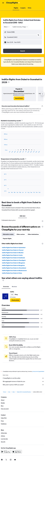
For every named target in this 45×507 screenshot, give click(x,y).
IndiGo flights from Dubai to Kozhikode (13, 301)
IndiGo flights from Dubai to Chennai (12, 293)
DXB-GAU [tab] (22, 216)
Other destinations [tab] (33, 278)
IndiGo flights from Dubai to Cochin (12, 299)
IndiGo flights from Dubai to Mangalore (13, 306)
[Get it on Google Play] (6, 496)
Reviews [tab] (14, 330)
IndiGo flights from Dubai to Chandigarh (14, 304)
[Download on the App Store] (17, 496)
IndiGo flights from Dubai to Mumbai (12, 296)
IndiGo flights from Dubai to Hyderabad (13, 291)
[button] (3, 3)
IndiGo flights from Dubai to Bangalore (13, 309)
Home (4, 436)
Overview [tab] (6, 330)
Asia (9, 436)
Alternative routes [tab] (8, 278)
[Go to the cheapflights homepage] (13, 3)
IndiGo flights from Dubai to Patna (12, 316)
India (13, 436)
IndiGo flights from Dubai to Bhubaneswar (14, 314)
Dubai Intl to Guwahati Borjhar (24, 436)
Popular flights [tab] (7, 282)
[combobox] (7, 27)
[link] (19, 98)
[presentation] (9, 82)
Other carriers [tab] (21, 278)
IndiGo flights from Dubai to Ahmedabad (14, 311)
